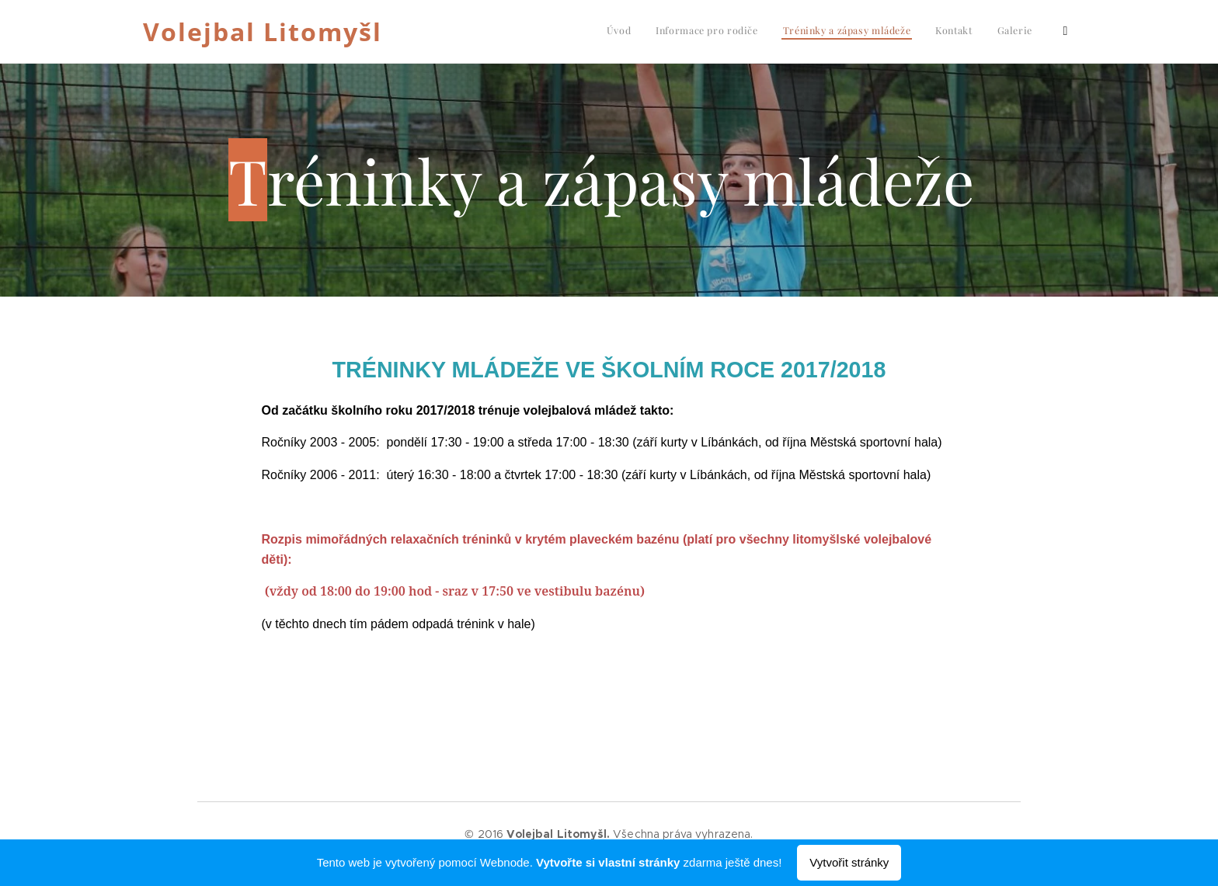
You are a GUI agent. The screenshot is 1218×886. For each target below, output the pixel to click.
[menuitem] (955, 31)
